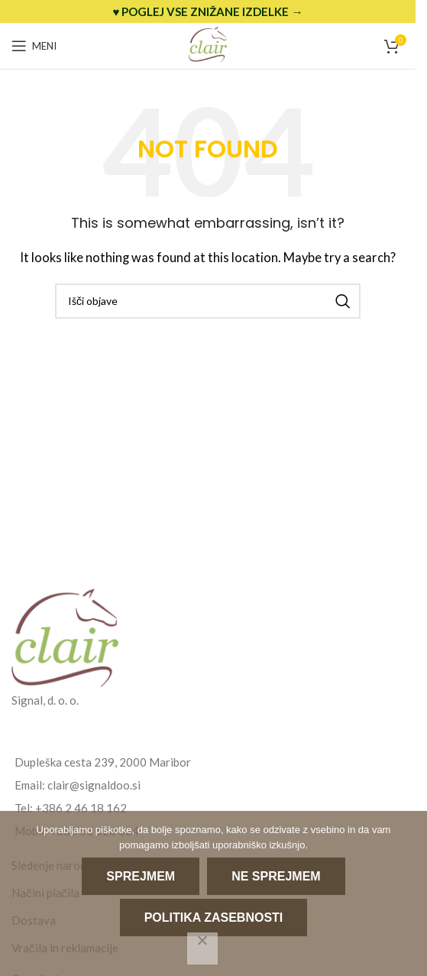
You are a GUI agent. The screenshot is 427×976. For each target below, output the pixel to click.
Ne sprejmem (275, 876)
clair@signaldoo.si (94, 785)
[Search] (208, 301)
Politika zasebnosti (213, 917)
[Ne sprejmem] (202, 948)
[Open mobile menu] (34, 46)
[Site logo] (208, 44)
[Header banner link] (208, 11)
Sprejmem (140, 876)
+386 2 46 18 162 (81, 808)
